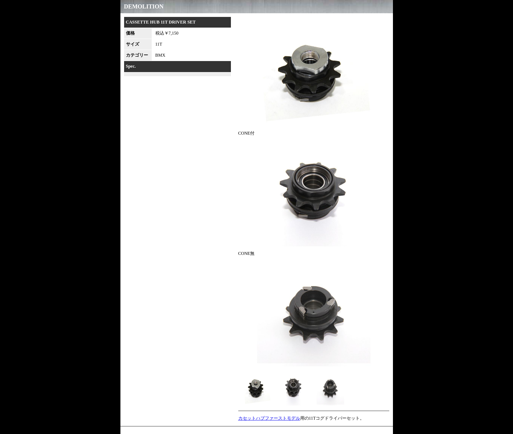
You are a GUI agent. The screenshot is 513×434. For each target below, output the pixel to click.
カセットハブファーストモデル (269, 418)
